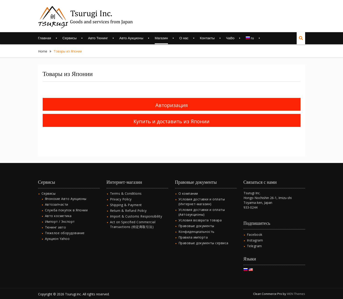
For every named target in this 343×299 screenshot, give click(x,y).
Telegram (254, 240)
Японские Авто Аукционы (65, 193)
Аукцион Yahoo (57, 233)
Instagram (255, 234)
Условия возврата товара (200, 214)
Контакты (207, 38)
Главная (44, 38)
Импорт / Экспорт (60, 216)
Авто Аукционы (131, 38)
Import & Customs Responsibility (136, 210)
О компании (188, 188)
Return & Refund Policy (128, 205)
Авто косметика (58, 210)
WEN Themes (296, 288)
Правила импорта (193, 231)
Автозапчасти (56, 199)
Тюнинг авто (55, 221)
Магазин (161, 38)
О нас (184, 38)
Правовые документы (196, 220)
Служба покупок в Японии (66, 204)
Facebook (254, 229)
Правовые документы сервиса (203, 237)
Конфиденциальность (196, 226)
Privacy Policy (121, 193)
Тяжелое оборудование (65, 227)
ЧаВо (230, 38)
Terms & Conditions (126, 188)
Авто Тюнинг (98, 38)
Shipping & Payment (126, 199)
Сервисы (70, 38)
